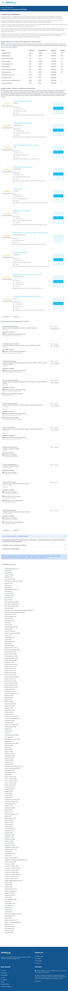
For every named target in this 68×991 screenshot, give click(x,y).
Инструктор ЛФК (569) (10, 704)
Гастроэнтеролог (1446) (10, 616)
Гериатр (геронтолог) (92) (11, 627)
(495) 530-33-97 (58, 196)
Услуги (58, 112)
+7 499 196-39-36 (58, 304)
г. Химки (50, 557)
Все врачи (38, 958)
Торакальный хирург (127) (11, 891)
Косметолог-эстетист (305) (11, 724)
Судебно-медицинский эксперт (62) (13, 880)
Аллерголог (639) (9, 575)
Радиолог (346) (8, 833)
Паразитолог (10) (9, 805)
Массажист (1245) (9, 745)
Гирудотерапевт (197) (10, 637)
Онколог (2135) (8, 774)
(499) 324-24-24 (58, 108)
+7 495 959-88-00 (58, 130)
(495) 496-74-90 (58, 174)
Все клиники (39, 961)
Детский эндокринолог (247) (11, 693)
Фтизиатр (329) (8, 912)
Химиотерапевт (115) (10, 916)
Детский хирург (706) (10, 691)
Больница (16, 103)
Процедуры (5, 975)
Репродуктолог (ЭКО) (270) (11, 847)
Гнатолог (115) (8, 639)
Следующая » (16, 316)
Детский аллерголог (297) (11, 647)
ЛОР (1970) (7, 733)
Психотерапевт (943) (10, 828)
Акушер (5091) (8, 570)
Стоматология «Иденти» (20, 252)
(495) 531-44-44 (58, 152)
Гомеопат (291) (8, 643)
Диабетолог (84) (9, 697)
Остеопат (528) (8, 795)
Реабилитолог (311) (9, 837)
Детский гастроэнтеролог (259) (12, 649)
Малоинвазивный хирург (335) (12, 739)
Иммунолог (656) (9, 701)
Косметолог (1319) (9, 722)
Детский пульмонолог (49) (11, 683)
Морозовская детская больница (23, 123)
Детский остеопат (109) (10, 674)
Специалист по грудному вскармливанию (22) (16, 860)
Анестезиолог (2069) (10, 579)
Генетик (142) (8, 622)
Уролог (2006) (8, 901)
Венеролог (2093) (9, 593)
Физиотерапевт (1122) (10, 903)
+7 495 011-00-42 (58, 282)
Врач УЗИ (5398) (9, 608)
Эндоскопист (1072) (9, 928)
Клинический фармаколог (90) (12, 718)
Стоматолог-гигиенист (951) (11, 866)
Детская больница (18, 125)
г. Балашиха (31, 557)
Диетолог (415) (8, 699)
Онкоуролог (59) (9, 791)
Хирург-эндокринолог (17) (11, 920)
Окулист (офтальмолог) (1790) (12, 768)
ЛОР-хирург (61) (9, 737)
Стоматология (16, 254)
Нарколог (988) (8, 749)
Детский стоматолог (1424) (11, 687)
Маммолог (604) (9, 741)
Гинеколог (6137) (9, 629)
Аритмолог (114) (8, 583)
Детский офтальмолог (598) (11, 677)
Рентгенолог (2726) (9, 843)
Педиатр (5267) (8, 810)
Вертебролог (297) (9, 595)
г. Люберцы (45, 557)
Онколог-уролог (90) (10, 787)
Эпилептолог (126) (9, 930)
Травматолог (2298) (9, 893)
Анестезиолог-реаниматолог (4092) (13, 581)
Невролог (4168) (9, 751)
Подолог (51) (8, 816)
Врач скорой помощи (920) (11, 606)
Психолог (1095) (9, 826)
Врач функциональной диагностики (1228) (15, 612)
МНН (3, 982)
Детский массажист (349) (11, 664)
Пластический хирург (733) (11, 814)
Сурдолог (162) (8, 882)
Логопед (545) (8, 731)
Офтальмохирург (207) (10, 803)
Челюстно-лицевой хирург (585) (13, 922)
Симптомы (4, 973)
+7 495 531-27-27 (58, 218)
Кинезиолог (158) (9, 712)
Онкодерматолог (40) (10, 772)
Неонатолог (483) (9, 760)
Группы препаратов (7, 986)
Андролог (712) (8, 577)
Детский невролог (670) (10, 666)
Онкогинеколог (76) (9, 770)
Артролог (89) (8, 585)
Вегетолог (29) (8, 591)
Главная (2, 7)
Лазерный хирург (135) (10, 726)
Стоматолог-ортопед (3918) (11, 872)
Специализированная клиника (20, 234)
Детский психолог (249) (10, 681)
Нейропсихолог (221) (10, 753)
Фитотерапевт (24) (9, 905)
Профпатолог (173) (9, 822)
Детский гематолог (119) (10, 652)
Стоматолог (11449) (9, 864)
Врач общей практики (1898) (11, 602)
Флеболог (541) (8, 907)
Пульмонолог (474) (9, 830)
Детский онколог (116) (10, 670)
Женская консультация (18, 276)
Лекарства (4, 979)
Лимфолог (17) (8, 729)
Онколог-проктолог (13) (10, 785)
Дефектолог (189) (9, 695)
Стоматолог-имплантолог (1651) (12, 868)
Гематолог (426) (9, 618)
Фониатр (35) (8, 909)
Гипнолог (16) (8, 635)
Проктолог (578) (9, 820)
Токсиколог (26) (8, 887)
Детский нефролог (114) (10, 668)
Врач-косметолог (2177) (10, 614)
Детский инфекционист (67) (11, 658)
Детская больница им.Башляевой (23, 167)
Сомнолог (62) (8, 855)
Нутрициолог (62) (9, 764)
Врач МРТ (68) (8, 600)
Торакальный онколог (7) (11, 889)
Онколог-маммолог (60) (10, 783)
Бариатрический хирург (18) (11, 589)
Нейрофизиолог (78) (10, 756)
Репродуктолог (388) (10, 845)
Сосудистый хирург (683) (11, 857)
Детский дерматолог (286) (11, 656)
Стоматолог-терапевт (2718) (12, 876)
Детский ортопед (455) (10, 672)
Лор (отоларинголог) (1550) (11, 735)
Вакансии (38, 981)
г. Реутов (17, 557)
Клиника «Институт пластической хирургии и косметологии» (30, 233)
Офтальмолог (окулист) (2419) (12, 799)
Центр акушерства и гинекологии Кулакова (26, 145)
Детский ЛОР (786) (9, 662)
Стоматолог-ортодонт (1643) (12, 870)
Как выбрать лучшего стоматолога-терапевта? (14, 545)
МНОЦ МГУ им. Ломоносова (21, 211)
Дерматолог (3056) (9, 645)
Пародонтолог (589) (10, 808)
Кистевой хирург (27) (10, 714)
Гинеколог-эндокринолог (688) (12, 633)
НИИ (15, 147)
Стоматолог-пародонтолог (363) (13, 874)
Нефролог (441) (9, 762)
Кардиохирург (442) (9, 710)
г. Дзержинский (38, 557)
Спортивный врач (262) (10, 862)
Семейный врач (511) (10, 853)
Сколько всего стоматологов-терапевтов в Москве (15, 536)
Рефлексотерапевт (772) (11, 849)
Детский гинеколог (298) (10, 654)
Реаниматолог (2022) (10, 839)
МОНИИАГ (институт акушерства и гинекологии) (27, 274)
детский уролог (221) (10, 689)
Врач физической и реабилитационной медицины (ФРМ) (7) (19, 610)
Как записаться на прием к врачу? (11, 549)
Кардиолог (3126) (9, 708)
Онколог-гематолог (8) (10, 776)
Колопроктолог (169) (10, 720)
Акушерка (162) (8, 573)
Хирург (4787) (8, 918)
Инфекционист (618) (10, 706)
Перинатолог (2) (9, 812)
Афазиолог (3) (8, 587)
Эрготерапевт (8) (9, 932)
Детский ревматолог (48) (11, 685)
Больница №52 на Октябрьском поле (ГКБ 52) (27, 296)
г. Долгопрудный (24, 557)
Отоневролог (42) (9, 797)
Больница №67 (17, 189)
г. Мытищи (58, 556)
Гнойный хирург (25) (10, 641)
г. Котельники (11, 557)
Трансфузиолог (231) (10, 895)
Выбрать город (39, 956)
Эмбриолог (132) (9, 924)
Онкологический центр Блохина (23, 101)
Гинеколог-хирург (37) (10, 631)
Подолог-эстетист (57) (10, 818)
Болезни (4, 970)
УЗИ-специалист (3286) (10, 899)
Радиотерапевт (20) (9, 835)
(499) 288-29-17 (58, 260)
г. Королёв (53, 556)
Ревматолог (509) (9, 841)
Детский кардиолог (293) (11, 660)
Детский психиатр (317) (10, 679)
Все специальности (9, 7)
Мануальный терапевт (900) (12, 743)
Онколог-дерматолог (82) (11, 781)
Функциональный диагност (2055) (13, 914)
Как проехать (58, 104)
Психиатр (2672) (9, 824)
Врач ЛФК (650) (9, 598)
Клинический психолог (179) (11, 716)
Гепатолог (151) (8, 625)
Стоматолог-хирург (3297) (11, 878)
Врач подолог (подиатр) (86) (12, 604)
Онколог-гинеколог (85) (10, 778)
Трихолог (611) (8, 897)
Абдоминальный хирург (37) (11, 568)
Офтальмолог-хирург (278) (11, 801)
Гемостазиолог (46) (9, 620)
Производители (6, 984)
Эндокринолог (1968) (10, 926)
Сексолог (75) (8, 851)
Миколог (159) (8, 747)
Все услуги (38, 963)
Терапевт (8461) (9, 884)
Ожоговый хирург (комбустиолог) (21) (14, 766)
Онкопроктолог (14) (9, 789)
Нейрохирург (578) (9, 758)
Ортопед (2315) (8, 793)
